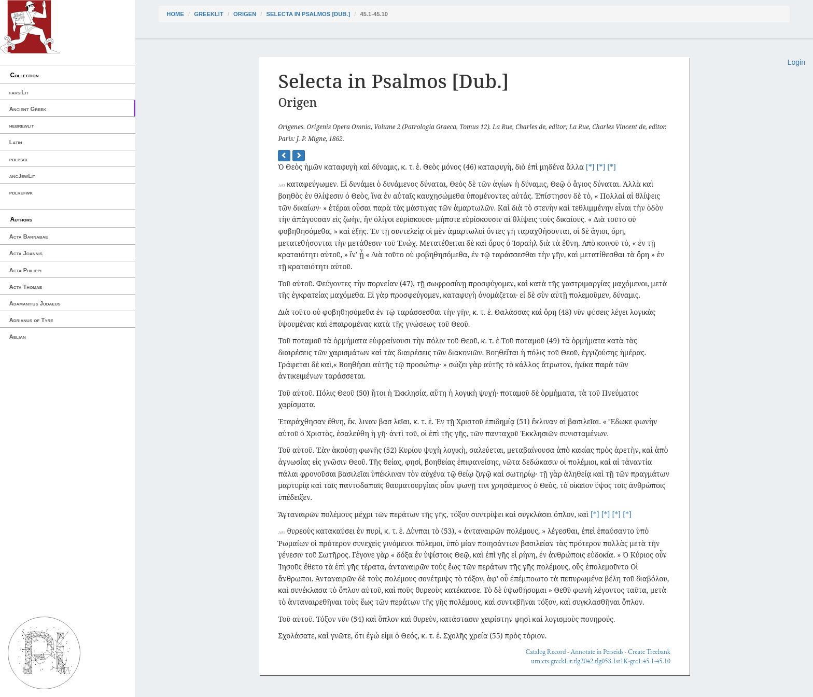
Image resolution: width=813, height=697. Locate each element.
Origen (244, 14)
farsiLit (19, 92)
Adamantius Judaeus (35, 303)
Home (175, 14)
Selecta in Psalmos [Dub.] (309, 14)
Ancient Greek (28, 109)
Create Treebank (649, 651)
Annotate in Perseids (596, 651)
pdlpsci (18, 159)
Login (796, 62)
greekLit (208, 14)
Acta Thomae (25, 287)
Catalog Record (545, 651)
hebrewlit (21, 125)
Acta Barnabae (28, 236)
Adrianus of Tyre (31, 320)
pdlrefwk (21, 192)
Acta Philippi (25, 270)
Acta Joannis (26, 253)
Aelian (17, 336)
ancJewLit (22, 176)
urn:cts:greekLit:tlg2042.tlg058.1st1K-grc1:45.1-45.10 (600, 661)
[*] (590, 167)
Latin (15, 142)
